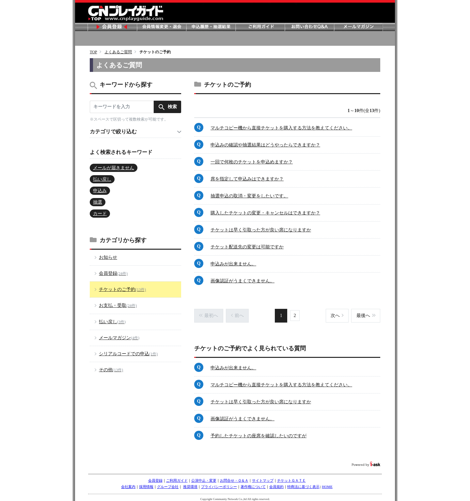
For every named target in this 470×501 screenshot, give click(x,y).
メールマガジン (358, 27)
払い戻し (102, 179)
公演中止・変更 (203, 477)
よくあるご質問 (118, 52)
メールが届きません (113, 167)
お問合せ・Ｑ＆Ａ (234, 477)
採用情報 (146, 484)
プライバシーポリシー (219, 484)
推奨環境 (190, 484)
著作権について (253, 484)
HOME (327, 484)
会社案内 (128, 484)
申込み (100, 190)
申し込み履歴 (210, 27)
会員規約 (276, 484)
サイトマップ (263, 477)
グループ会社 (168, 484)
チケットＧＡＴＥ (291, 477)
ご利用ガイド (259, 27)
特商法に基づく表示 (303, 484)
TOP (93, 52)
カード (100, 213)
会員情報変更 (161, 27)
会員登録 (111, 27)
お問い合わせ (309, 27)
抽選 (97, 202)
